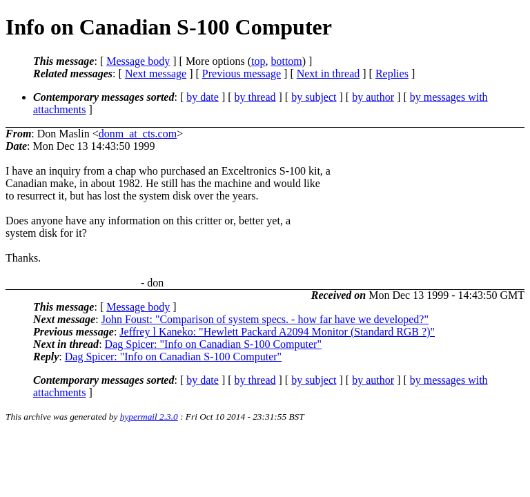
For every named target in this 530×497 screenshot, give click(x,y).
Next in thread (328, 73)
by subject (313, 97)
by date (202, 97)
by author (373, 97)
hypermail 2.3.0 (149, 416)
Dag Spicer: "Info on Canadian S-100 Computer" (213, 344)
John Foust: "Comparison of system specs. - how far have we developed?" (265, 319)
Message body (138, 61)
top (258, 61)
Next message (155, 73)
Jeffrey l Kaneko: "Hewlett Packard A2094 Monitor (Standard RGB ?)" (277, 332)
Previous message (241, 73)
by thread (255, 97)
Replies (392, 73)
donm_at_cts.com (138, 133)
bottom (286, 61)
